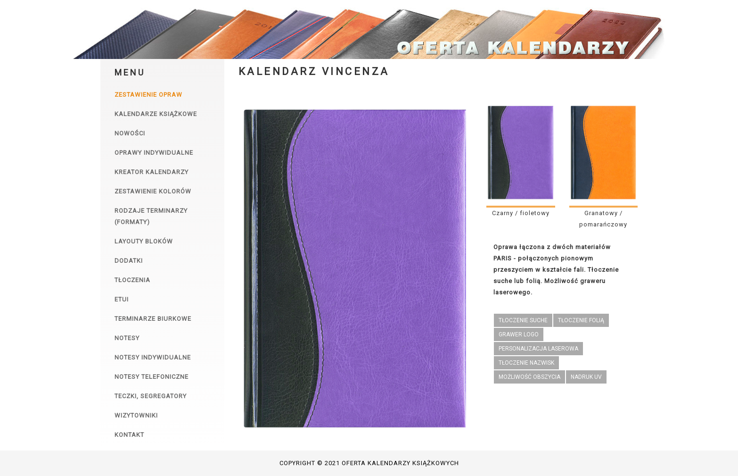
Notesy (127, 338)
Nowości (130, 133)
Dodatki (129, 260)
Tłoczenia (132, 280)
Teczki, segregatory (151, 396)
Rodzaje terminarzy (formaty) (151, 216)
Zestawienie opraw (148, 94)
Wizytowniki (136, 415)
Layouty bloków (144, 241)
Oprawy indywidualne (154, 152)
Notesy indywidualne (153, 357)
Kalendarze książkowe (156, 113)
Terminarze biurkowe (153, 318)
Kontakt (129, 434)
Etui (122, 299)
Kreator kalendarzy (152, 171)
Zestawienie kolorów (153, 191)
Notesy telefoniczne (152, 376)
